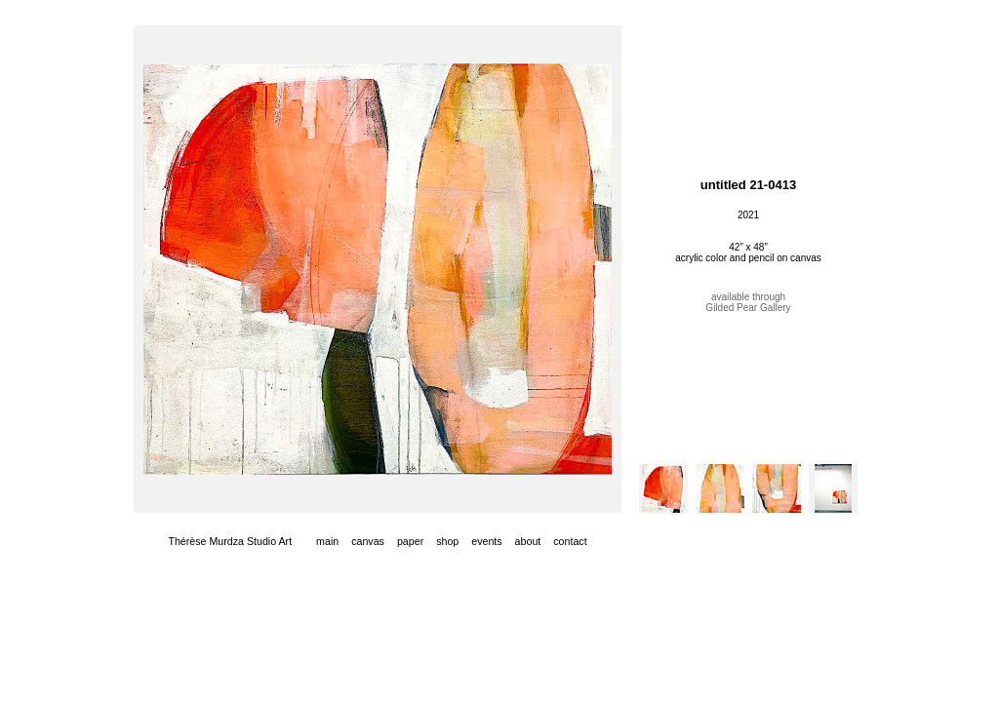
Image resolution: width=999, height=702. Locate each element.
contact (569, 541)
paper (410, 541)
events (486, 541)
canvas (367, 541)
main (327, 541)
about (528, 541)
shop (447, 541)
